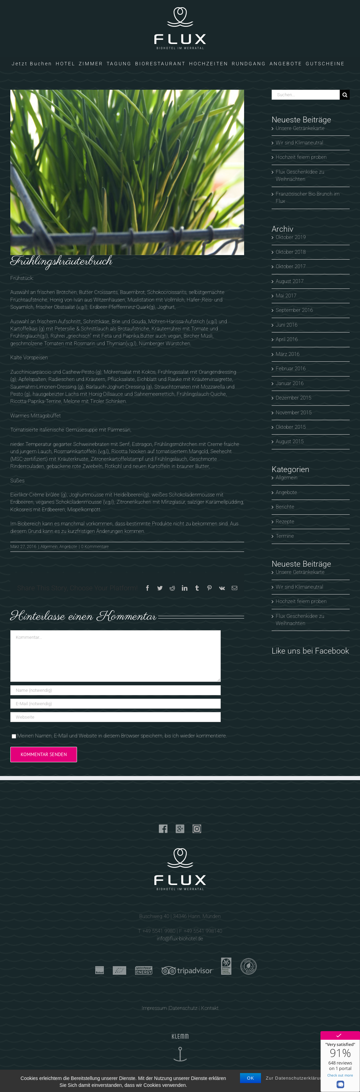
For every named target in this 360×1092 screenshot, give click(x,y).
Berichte (285, 507)
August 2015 (290, 441)
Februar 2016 (291, 368)
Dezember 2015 (293, 398)
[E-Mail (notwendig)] (115, 704)
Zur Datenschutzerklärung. (296, 1078)
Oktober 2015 (291, 427)
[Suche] (345, 95)
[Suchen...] (306, 95)
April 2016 (287, 339)
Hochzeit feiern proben (301, 157)
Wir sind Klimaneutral (299, 143)
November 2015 (294, 413)
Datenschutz (183, 1008)
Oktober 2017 (291, 266)
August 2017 (290, 281)
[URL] (115, 717)
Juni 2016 (286, 325)
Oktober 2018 (291, 252)
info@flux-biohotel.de (180, 939)
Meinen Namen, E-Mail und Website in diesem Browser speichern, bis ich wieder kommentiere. (122, 736)
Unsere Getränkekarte (300, 128)
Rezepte (285, 521)
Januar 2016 (290, 383)
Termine (285, 536)
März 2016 (287, 354)
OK (250, 1078)
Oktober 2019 (291, 237)
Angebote (68, 546)
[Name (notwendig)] (115, 690)
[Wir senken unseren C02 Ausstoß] (127, 172)
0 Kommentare (95, 546)
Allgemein (49, 546)
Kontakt (210, 1008)
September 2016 (294, 310)
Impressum (154, 1008)
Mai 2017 (286, 296)
